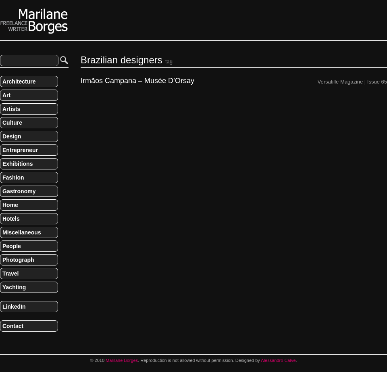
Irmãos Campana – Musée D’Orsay (137, 81)
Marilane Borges (34, 21)
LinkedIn (14, 306)
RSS (3, 343)
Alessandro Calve (278, 360)
